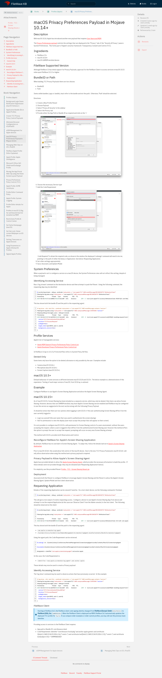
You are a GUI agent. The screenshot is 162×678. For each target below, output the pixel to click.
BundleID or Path (11, 50)
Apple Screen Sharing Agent (72, 462)
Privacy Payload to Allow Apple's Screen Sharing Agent (16, 75)
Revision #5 (142, 18)
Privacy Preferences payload (47, 43)
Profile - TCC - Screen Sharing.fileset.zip (75, 469)
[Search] (68, 4)
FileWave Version (11, 12)
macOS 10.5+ (10, 64)
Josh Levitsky (145, 23)
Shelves (132, 4)
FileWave (64, 673)
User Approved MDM (94, 39)
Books (143, 4)
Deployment (11, 78)
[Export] (148, 50)
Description (10, 41)
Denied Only (11, 61)
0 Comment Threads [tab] (40, 658)
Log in (153, 4)
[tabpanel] (81, 664)
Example (9, 67)
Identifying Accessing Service (16, 55)
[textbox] (87, 319)
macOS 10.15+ (11, 70)
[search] (81, 4)
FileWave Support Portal (92, 673)
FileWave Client (12, 87)
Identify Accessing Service (16, 84)
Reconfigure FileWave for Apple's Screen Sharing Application (16, 72)
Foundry (79, 673)
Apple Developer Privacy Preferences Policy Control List (57, 347)
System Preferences (13, 52)
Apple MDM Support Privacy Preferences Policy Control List (58, 345)
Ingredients (10, 44)
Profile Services (11, 58)
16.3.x (20, 12)
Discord (72, 673)
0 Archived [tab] (53, 658)
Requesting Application (14, 81)
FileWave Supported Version (15, 47)
